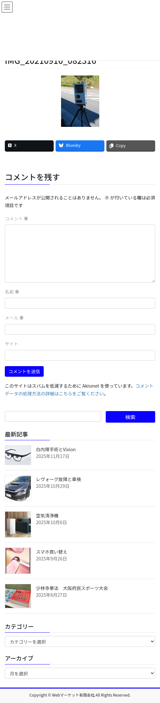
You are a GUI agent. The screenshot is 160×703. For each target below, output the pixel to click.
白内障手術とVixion (56, 449)
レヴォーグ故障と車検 (58, 479)
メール (14, 317)
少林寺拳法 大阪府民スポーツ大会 (72, 588)
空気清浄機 (47, 515)
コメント (16, 218)
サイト (11, 343)
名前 (12, 291)
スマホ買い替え (51, 552)
